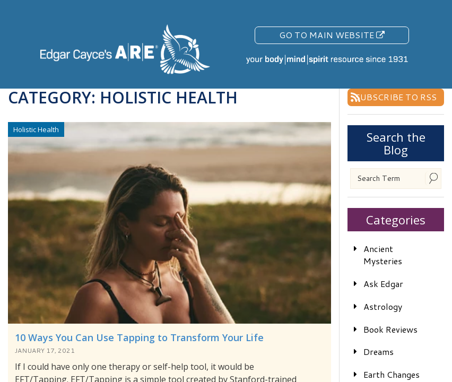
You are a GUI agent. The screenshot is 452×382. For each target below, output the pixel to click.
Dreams (378, 351)
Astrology (382, 306)
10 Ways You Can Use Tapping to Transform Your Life (139, 337)
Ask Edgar (383, 283)
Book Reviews (390, 329)
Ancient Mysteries (382, 254)
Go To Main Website (332, 35)
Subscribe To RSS (396, 97)
